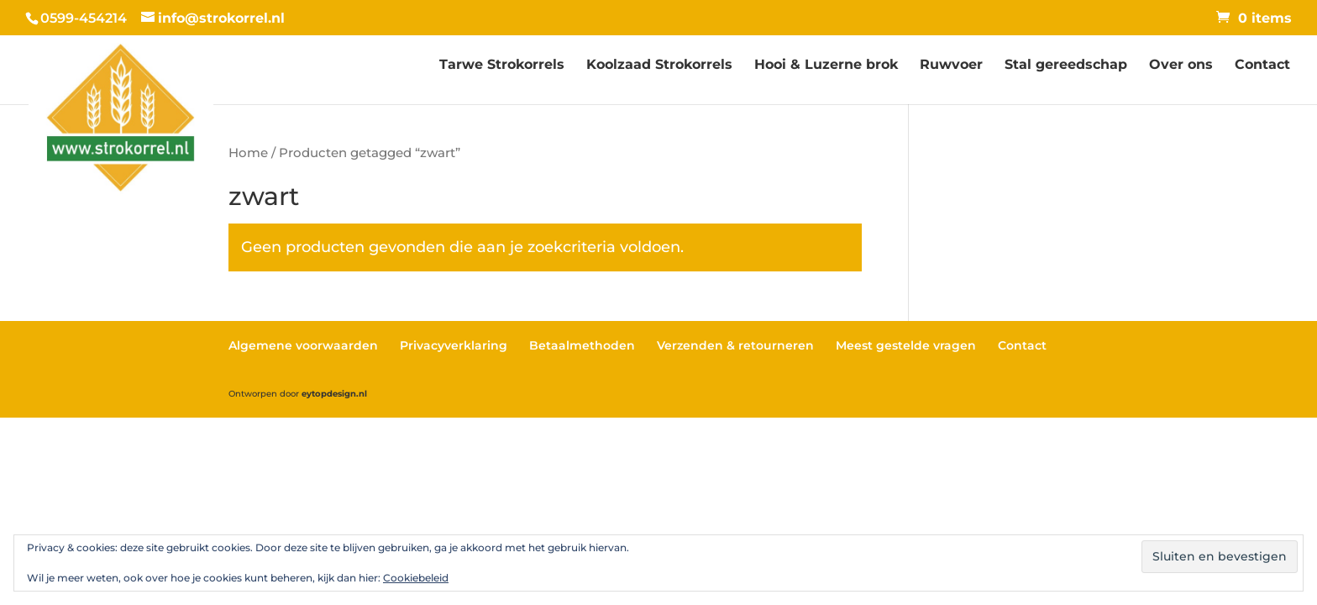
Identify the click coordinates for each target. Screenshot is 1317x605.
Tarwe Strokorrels (501, 65)
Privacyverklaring (453, 345)
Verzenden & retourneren (735, 345)
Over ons (1181, 65)
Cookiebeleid (416, 577)
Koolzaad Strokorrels (659, 65)
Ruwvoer (951, 65)
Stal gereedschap (1066, 65)
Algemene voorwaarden (303, 345)
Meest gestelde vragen (906, 345)
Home (248, 152)
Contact (1262, 65)
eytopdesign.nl (334, 393)
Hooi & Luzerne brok (826, 65)
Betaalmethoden (582, 345)
